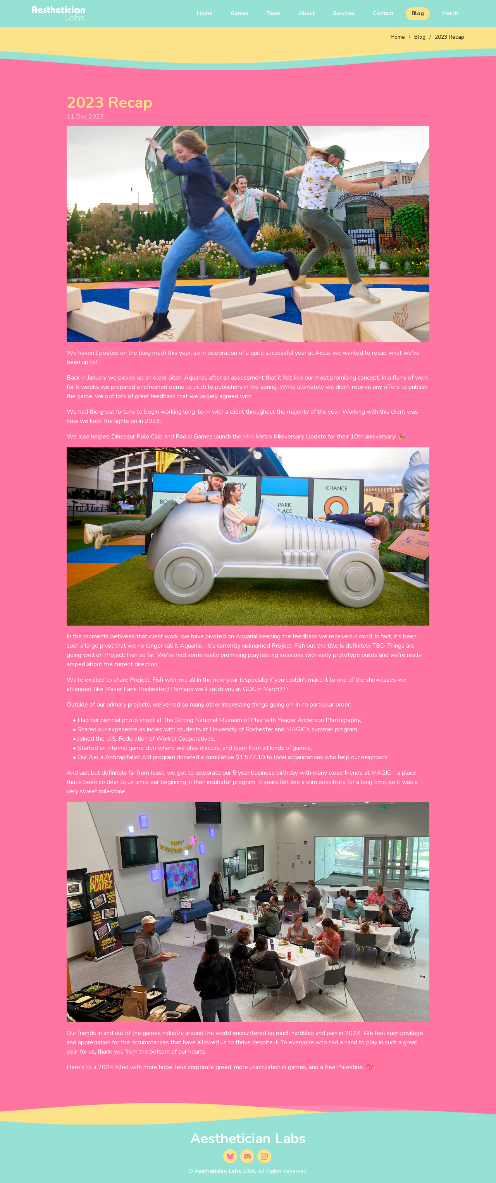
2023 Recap (449, 37)
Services (344, 13)
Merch (450, 13)
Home (204, 13)
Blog (418, 13)
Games (239, 13)
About (307, 13)
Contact (383, 13)
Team (274, 13)
